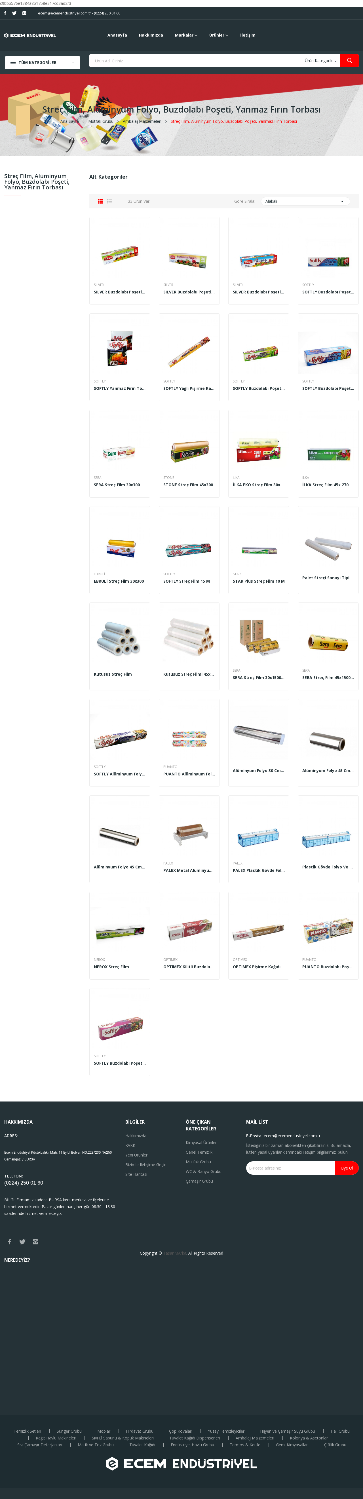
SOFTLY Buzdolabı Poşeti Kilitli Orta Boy (259, 388)
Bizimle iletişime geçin (145, 1164)
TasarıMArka (174, 1253)
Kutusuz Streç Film (113, 674)
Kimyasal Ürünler (201, 1142)
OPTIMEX (170, 959)
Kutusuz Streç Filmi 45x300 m (189, 674)
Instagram (24, 13)
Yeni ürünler (136, 1155)
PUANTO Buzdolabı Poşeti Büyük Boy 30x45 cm (328, 966)
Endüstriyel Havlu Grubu (192, 1445)
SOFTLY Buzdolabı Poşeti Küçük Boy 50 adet (120, 1063)
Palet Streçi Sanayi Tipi (325, 577)
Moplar (103, 1431)
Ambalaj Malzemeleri (255, 1438)
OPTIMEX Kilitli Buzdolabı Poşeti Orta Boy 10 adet (189, 966)
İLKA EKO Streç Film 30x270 (259, 484)
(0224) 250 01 (20, 1183)
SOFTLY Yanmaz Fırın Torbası (120, 388)
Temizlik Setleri (27, 1431)
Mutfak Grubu (198, 1161)
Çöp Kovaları (180, 1431)
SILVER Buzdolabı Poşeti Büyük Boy (259, 292)
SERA (98, 477)
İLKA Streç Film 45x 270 (325, 484)
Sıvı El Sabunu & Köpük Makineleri (123, 1438)
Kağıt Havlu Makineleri (56, 1438)
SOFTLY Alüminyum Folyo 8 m (120, 774)
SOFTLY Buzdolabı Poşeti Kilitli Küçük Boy (328, 292)
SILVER (99, 285)
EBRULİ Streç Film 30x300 (119, 581)
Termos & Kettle (245, 1445)
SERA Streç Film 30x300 (117, 484)
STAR (237, 574)
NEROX (99, 959)
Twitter (14, 13)
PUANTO (170, 767)
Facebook (5, 13)
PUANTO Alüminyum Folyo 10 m (189, 774)
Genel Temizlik (199, 1152)
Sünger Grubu (69, 1431)
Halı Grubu (340, 1431)
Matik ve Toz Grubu (96, 1445)
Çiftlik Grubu (335, 1445)
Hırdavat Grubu (139, 1431)
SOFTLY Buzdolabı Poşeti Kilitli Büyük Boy (328, 388)
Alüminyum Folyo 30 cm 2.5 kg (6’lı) (259, 770)
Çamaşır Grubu (199, 1181)
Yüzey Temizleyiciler (226, 1431)
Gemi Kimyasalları (292, 1445)
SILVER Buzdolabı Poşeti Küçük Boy (120, 292)
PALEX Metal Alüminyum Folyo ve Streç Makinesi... (189, 870)
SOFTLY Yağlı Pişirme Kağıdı (189, 388)
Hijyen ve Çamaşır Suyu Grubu (287, 1431)
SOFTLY (308, 285)
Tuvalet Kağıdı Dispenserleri (194, 1438)
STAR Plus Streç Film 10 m (259, 581)
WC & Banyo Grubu (203, 1171)
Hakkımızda (135, 1135)
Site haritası (136, 1174)
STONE (168, 477)
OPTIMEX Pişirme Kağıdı (256, 966)
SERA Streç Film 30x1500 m (259, 677)
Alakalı (305, 201)
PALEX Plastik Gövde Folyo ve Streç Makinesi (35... (259, 870)
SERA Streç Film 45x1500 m (328, 677)
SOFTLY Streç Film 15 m (186, 581)
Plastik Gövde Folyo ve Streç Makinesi (328, 867)
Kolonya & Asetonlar (309, 1438)
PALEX (168, 863)
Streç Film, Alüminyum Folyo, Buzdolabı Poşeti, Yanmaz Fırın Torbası (36, 182)
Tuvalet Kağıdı (142, 1445)
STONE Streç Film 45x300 (188, 484)
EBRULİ (99, 574)
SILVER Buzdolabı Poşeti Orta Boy (189, 292)
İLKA (236, 477)
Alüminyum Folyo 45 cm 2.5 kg (328, 770)
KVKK (130, 1145)
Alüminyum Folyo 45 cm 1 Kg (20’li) (120, 867)
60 (40, 1183)
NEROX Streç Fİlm (111, 966)
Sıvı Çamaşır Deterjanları (39, 1445)
